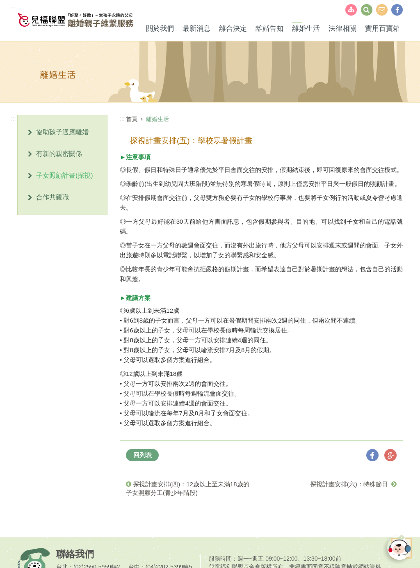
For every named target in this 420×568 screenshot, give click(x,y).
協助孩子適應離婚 (62, 131)
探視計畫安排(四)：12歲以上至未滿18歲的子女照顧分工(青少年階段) (187, 488)
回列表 (142, 454)
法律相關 (342, 28)
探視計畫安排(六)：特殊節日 (353, 484)
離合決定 (233, 28)
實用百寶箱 (382, 28)
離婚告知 (269, 28)
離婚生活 (306, 28)
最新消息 (196, 28)
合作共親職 (52, 197)
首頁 (131, 119)
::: (13, 8)
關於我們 (160, 28)
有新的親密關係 (59, 153)
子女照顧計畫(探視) (64, 175)
